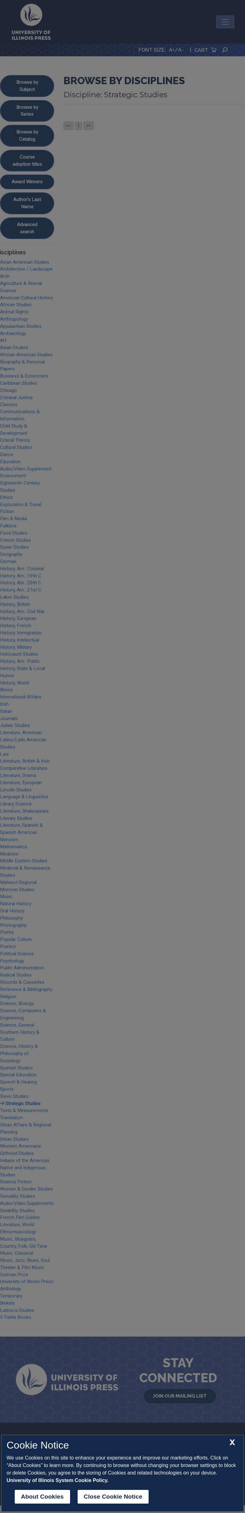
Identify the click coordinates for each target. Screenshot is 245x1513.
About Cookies (42, 1496)
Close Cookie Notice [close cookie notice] (113, 1496)
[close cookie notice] (232, 1442)
